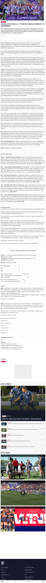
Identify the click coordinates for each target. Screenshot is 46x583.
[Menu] (43, 581)
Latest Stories (6, 384)
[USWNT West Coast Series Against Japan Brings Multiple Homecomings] (4, 441)
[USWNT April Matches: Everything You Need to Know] (4, 435)
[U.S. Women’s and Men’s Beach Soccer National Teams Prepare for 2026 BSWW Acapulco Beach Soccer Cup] (4, 424)
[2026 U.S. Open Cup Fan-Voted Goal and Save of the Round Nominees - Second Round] (4, 447)
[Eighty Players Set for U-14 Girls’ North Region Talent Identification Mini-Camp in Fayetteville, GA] (4, 430)
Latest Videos (6, 452)
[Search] (15, 581)
